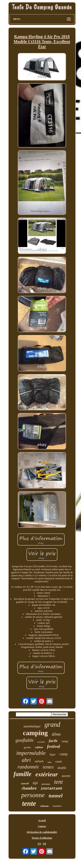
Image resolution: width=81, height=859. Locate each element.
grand (52, 724)
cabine (39, 747)
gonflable (24, 740)
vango (64, 741)
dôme (56, 734)
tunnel (55, 796)
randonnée (28, 766)
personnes (46, 784)
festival (53, 746)
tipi (35, 783)
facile (53, 741)
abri (26, 760)
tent (58, 782)
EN (39, 843)
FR (44, 843)
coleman (44, 806)
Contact (42, 826)
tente (29, 803)
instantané (51, 789)
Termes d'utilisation (42, 838)
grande (27, 747)
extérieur (46, 774)
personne (33, 795)
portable (41, 742)
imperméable (31, 753)
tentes (48, 766)
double (62, 767)
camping (35, 733)
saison (39, 761)
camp (64, 754)
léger (53, 754)
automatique (32, 726)
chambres (57, 806)
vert (49, 762)
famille (23, 774)
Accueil (42, 820)
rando (58, 761)
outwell (25, 783)
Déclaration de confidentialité (42, 832)
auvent (66, 776)
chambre (29, 788)
